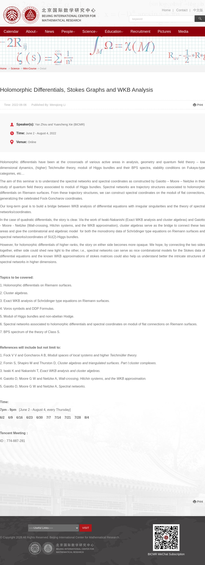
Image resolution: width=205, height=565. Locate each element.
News (49, 31)
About (32, 31)
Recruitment (140, 31)
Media (183, 31)
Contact (181, 10)
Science (89, 31)
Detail (43, 68)
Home (166, 10)
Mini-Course (29, 68)
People (68, 31)
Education (114, 31)
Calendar (11, 31)
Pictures (164, 31)
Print (200, 104)
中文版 (198, 10)
